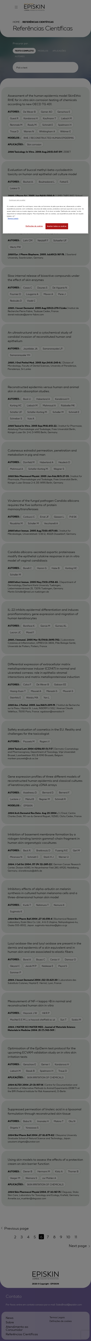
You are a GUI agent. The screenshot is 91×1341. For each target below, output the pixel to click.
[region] (45, 215)
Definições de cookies (34, 226)
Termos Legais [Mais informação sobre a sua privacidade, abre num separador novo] (13, 218)
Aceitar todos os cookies (57, 226)
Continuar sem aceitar (17, 200)
